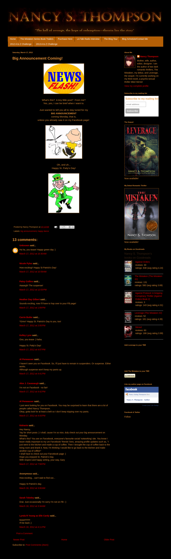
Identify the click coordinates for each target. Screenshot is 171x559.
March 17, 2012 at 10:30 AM (32, 253)
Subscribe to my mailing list (142, 98)
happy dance (43, 231)
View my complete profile (136, 86)
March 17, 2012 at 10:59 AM (32, 271)
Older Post (109, 539)
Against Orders (142, 262)
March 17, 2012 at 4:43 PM (32, 415)
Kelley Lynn (25, 335)
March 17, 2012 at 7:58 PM (32, 464)
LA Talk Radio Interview (88, 39)
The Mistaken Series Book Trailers (36, 39)
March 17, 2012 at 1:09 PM (32, 307)
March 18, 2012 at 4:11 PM (32, 527)
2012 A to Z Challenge (21, 44)
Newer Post (18, 539)
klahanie (23, 425)
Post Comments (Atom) (37, 545)
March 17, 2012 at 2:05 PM (32, 325)
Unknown (24, 245)
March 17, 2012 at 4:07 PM (32, 349)
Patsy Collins (26, 281)
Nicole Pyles (25, 263)
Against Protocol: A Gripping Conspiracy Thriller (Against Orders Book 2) (148, 296)
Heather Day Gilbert (29, 299)
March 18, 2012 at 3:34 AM (32, 506)
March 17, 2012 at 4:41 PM (32, 373)
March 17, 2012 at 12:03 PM (33, 289)
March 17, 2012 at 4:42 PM (32, 391)
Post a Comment (24, 533)
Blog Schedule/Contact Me (135, 39)
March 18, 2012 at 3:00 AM (32, 488)
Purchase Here (65, 39)
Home (13, 39)
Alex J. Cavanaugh (29, 383)
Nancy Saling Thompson (137, 394)
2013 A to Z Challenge (47, 44)
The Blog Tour (111, 39)
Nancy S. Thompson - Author (138, 400)
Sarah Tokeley (26, 497)
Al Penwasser (26, 359)
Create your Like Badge (150, 405)
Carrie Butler (26, 317)
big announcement (29, 231)
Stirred (138, 327)
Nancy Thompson (149, 56)
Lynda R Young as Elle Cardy (34, 515)
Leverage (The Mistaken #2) (148, 313)
